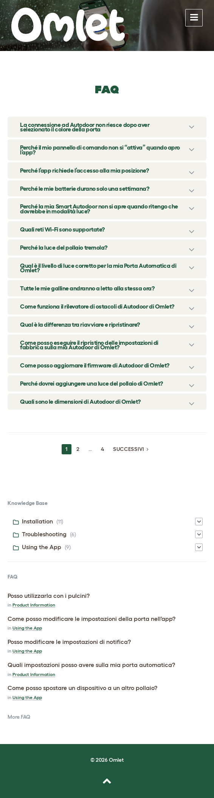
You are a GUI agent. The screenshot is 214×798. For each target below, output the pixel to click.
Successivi (128, 449)
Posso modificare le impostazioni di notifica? (69, 641)
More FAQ (19, 717)
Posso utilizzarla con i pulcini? (49, 595)
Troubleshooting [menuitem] (44, 534)
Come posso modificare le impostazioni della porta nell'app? (91, 618)
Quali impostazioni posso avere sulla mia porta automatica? (91, 664)
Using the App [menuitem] (41, 546)
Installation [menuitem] (37, 521)
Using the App (27, 627)
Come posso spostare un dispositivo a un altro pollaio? (82, 687)
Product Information (33, 604)
